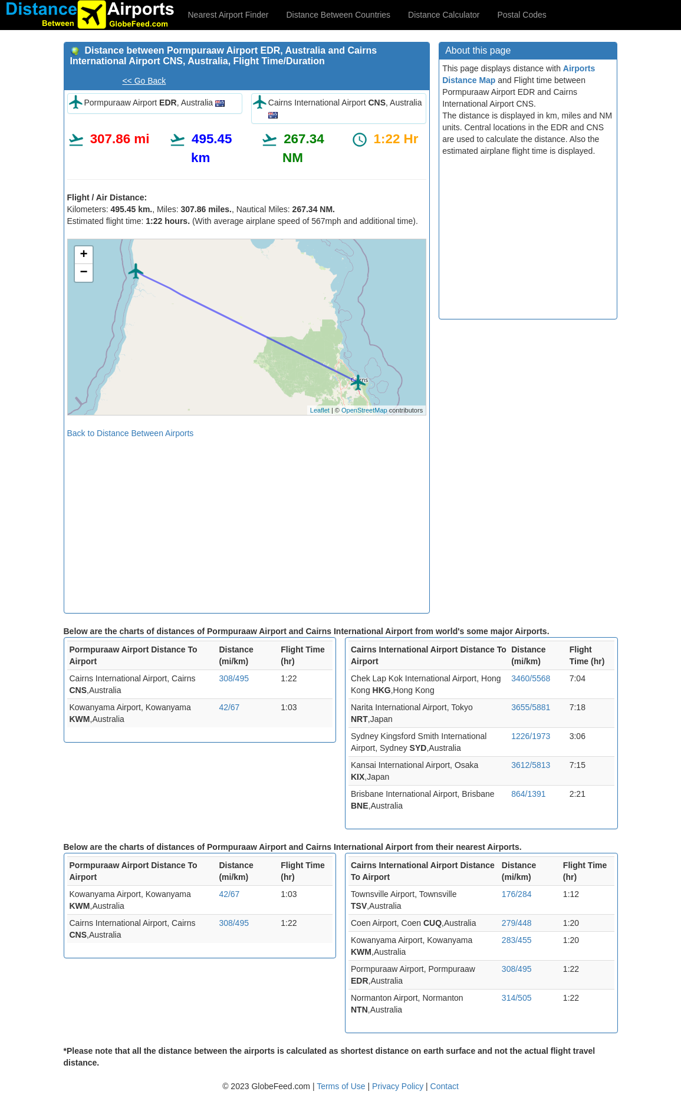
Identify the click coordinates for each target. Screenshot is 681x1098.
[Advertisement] (247, 521)
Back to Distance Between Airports (130, 433)
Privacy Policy (399, 1086)
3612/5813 (530, 765)
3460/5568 (530, 678)
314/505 (517, 998)
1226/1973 (530, 736)
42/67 (229, 707)
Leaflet (320, 410)
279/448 (517, 923)
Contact (444, 1086)
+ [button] (83, 255)
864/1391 (528, 794)
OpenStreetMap (364, 410)
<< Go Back (144, 80)
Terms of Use (342, 1086)
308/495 (234, 678)
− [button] (83, 273)
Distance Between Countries (338, 14)
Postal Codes (522, 14)
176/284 (517, 894)
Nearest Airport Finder (228, 14)
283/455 (517, 940)
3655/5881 (530, 707)
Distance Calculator (443, 14)
